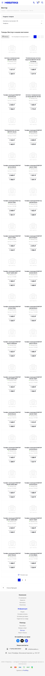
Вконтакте (18, 640)
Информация (22, 609)
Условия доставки (22, 616)
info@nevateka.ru (33, 649)
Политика (23, 605)
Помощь (23, 623)
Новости (22, 600)
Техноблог (22, 625)
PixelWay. (26, 670)
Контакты (22, 602)
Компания (22, 595)
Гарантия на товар (22, 619)
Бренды (22, 630)
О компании (22, 598)
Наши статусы (22, 632)
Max (26, 640)
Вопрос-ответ (22, 628)
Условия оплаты (22, 614)
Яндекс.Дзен (22, 640)
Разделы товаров (8, 16)
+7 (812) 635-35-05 (15, 649)
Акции (22, 612)
